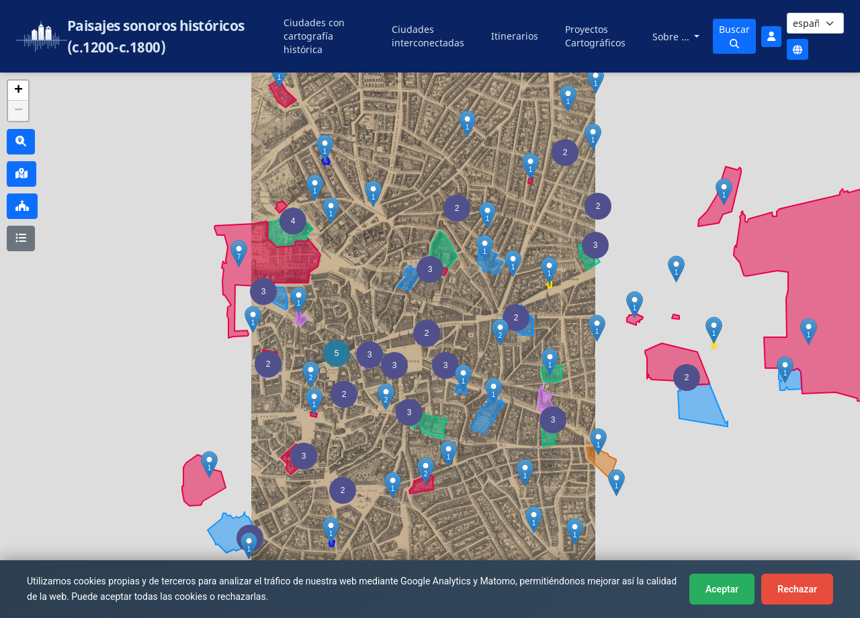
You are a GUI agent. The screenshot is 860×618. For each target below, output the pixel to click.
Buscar (734, 35)
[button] (426, 333)
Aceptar (721, 589)
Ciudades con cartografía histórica (314, 36)
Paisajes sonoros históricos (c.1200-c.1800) (156, 36)
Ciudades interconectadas (428, 36)
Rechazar (797, 589)
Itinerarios (514, 36)
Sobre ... (672, 36)
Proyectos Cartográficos (595, 36)
